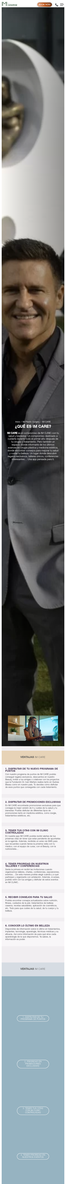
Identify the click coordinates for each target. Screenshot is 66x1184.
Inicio (17, 422)
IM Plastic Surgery (31, 422)
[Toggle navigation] (62, 4)
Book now (44, 5)
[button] (33, 1018)
